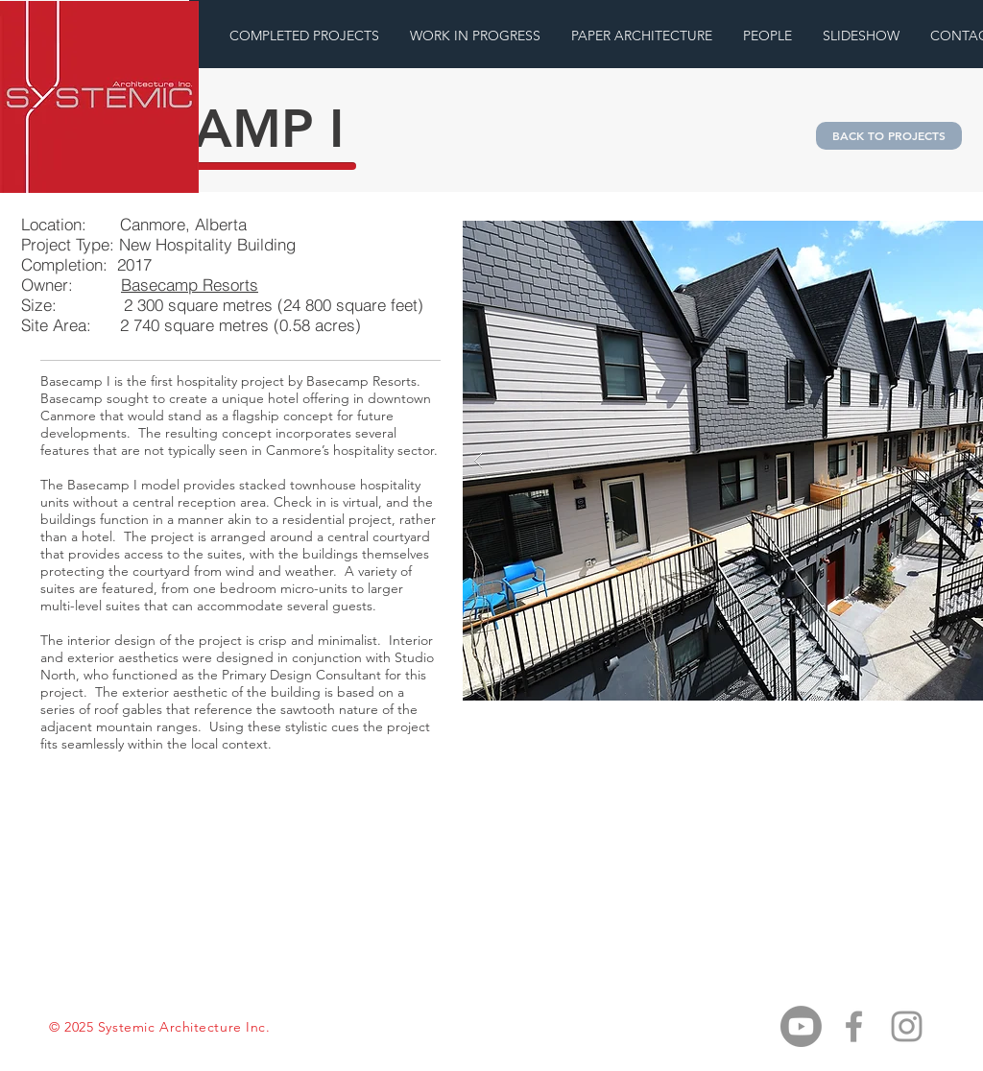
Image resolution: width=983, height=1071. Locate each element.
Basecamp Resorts (189, 284)
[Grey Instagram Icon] (906, 1026)
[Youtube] (801, 1026)
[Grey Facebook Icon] (854, 1026)
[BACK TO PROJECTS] (889, 136)
